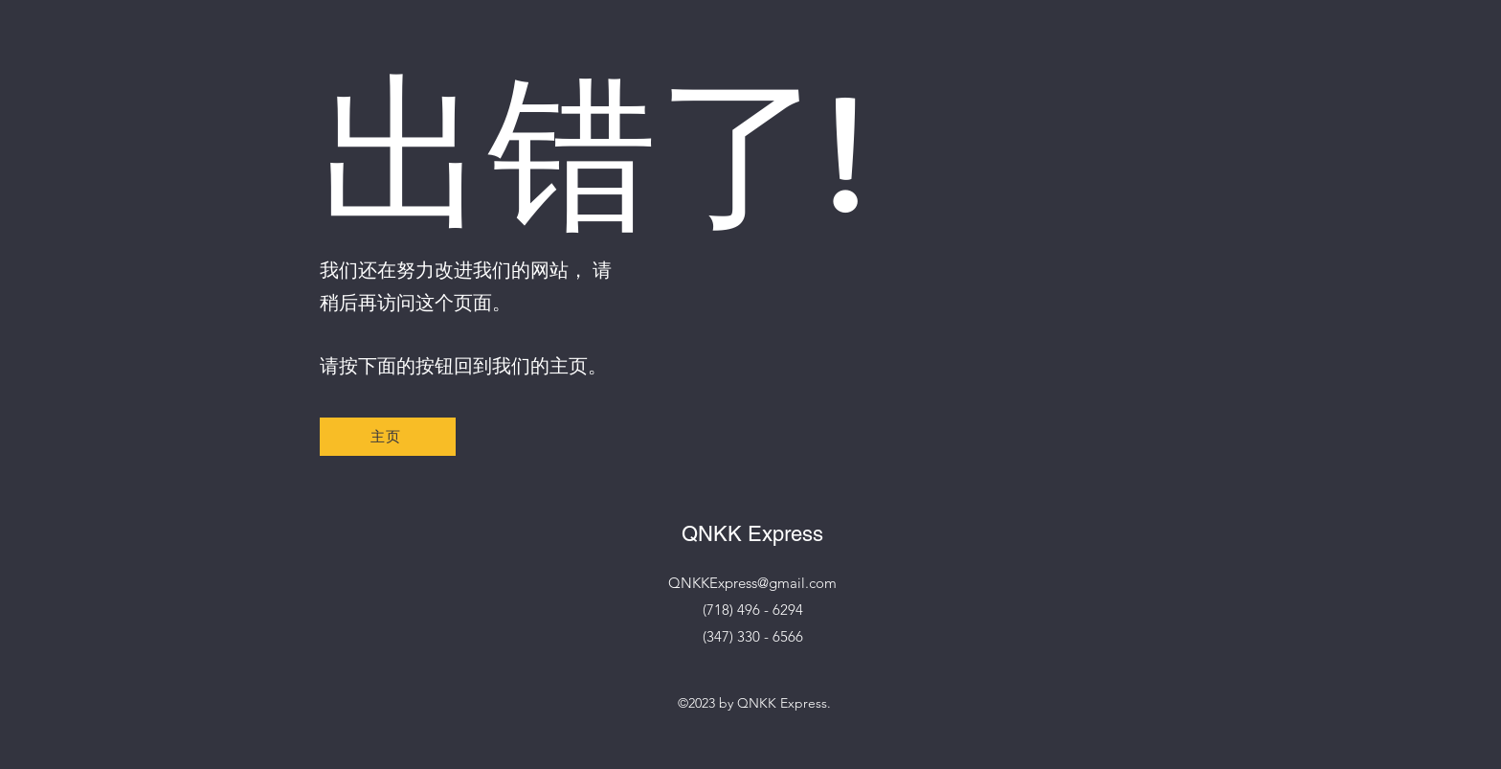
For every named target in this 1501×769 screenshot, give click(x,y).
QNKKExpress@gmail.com (752, 583)
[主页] (388, 437)
